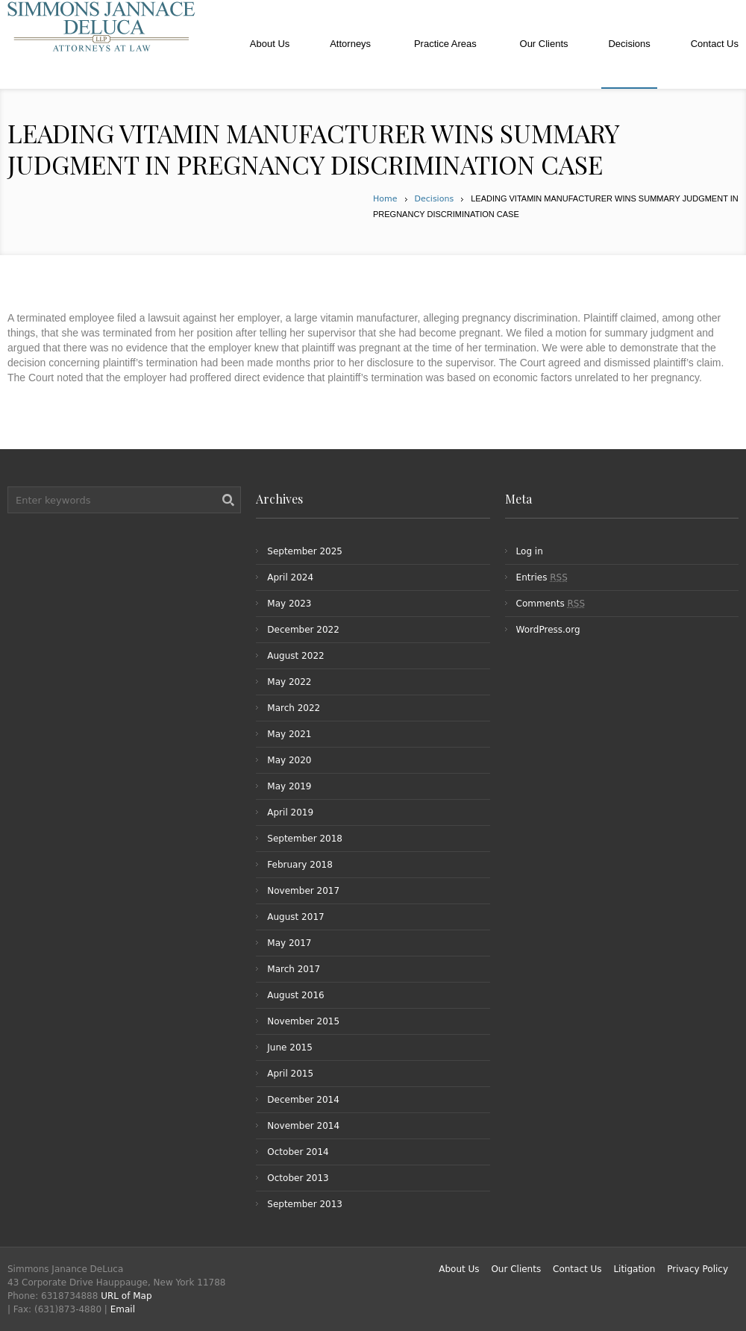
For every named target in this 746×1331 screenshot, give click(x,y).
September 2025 (304, 551)
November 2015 (303, 1021)
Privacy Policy (697, 1269)
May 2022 (289, 682)
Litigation (634, 1269)
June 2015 (290, 1047)
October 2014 (297, 1152)
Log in (529, 551)
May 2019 (289, 786)
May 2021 (289, 734)
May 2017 (289, 943)
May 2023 (289, 603)
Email (122, 1309)
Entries (542, 577)
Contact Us (577, 1269)
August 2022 (295, 656)
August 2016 (295, 995)
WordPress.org (548, 629)
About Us (459, 1269)
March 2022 (293, 708)
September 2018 (304, 838)
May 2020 (289, 760)
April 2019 (290, 812)
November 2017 (303, 891)
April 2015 (290, 1073)
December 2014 (303, 1099)
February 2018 (300, 864)
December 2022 (303, 629)
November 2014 (303, 1126)
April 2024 (290, 577)
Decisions (434, 199)
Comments (550, 603)
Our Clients (516, 1269)
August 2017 (295, 917)
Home (385, 199)
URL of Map (126, 1296)
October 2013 (297, 1178)
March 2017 (293, 969)
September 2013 (304, 1204)
